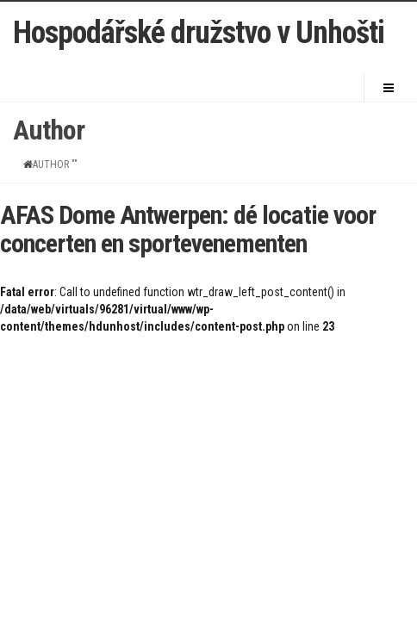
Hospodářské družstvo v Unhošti (198, 33)
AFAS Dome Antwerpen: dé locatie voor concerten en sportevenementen (188, 229)
